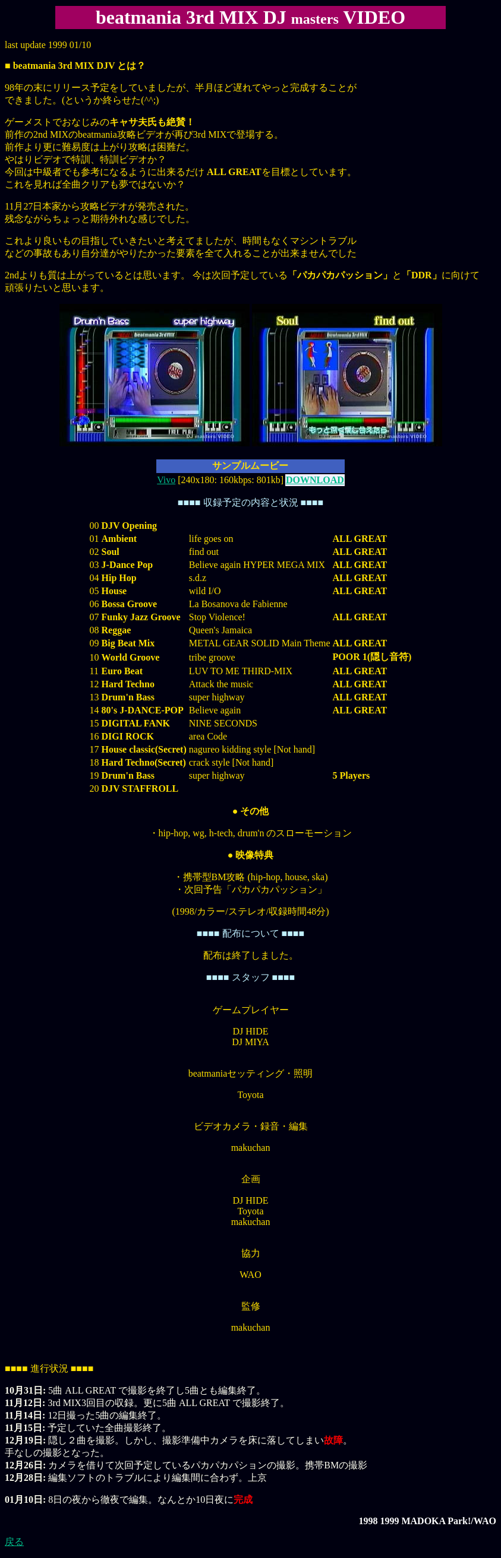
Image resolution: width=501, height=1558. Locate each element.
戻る (14, 1542)
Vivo (166, 480)
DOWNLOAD (315, 480)
